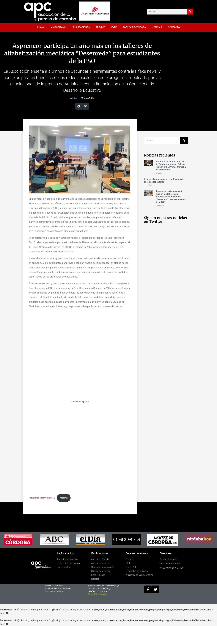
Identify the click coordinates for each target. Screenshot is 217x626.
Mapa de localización (97, 594)
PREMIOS (100, 27)
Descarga (64, 498)
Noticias (73, 98)
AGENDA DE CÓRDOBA (134, 27)
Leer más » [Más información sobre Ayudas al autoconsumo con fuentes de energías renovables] (148, 185)
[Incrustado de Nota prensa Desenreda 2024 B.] (80, 401)
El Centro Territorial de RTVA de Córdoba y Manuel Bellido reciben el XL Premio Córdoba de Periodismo (171, 165)
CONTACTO (174, 27)
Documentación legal (54, 591)
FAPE (114, 27)
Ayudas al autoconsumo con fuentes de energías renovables (164, 180)
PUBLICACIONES (81, 27)
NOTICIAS (157, 27)
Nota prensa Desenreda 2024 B (42, 498)
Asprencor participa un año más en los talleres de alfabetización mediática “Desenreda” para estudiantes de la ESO (171, 196)
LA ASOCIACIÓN (58, 27)
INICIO (40, 27)
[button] (78, 106)
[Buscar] (190, 12)
